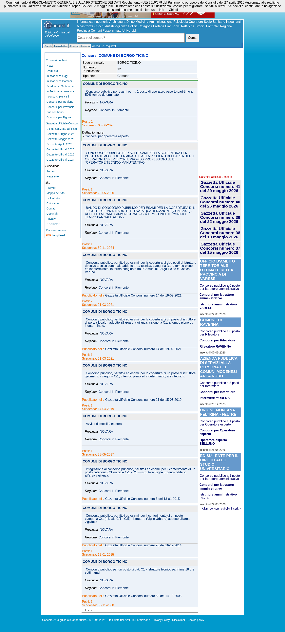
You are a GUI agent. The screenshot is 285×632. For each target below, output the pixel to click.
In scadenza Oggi (57, 76)
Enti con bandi (55, 112)
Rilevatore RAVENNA (215, 346)
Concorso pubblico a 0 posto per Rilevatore (220, 333)
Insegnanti (233, 21)
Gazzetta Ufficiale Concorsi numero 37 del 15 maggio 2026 (220, 248)
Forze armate (112, 30)
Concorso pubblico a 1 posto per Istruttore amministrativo (220, 477)
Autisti (109, 26)
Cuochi (99, 26)
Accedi (96, 46)
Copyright (52, 213)
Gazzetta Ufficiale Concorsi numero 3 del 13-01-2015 (142, 498)
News (50, 65)
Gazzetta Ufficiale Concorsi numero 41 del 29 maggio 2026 (220, 186)
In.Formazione (141, 620)
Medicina (142, 21)
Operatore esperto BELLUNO (213, 441)
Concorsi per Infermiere (217, 392)
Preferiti (51, 188)
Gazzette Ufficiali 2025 (60, 154)
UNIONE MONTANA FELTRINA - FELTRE (218, 412)
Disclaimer (53, 224)
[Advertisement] (220, 112)
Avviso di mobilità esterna (104, 423)
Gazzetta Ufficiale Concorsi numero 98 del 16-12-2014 (143, 545)
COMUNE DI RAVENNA (211, 322)
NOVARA (106, 102)
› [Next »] (91, 610)
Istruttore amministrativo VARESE (218, 306)
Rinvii (176, 26)
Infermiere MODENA (215, 398)
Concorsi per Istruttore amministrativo (217, 296)
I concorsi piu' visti (58, 96)
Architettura (117, 21)
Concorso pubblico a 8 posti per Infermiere (219, 384)
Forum (50, 171)
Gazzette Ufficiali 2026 (60, 149)
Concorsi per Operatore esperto (217, 432)
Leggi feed (55, 235)
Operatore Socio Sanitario (207, 21)
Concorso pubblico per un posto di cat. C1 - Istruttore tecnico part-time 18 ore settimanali (139, 571)
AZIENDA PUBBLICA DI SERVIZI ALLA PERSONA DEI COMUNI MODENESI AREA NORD (219, 367)
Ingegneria (100, 21)
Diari (168, 26)
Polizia (133, 26)
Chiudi (173, 9)
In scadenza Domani (59, 81)
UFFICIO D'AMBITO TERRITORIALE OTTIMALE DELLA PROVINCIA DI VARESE (217, 270)
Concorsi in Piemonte (114, 110)
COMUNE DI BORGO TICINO (105, 84)
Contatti (51, 208)
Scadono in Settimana (60, 86)
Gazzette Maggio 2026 (60, 139)
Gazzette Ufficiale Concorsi (62, 123)
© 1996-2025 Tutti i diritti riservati (109, 620)
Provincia (83, 30)
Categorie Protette (151, 26)
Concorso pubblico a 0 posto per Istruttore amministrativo (220, 287)
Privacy (51, 218)
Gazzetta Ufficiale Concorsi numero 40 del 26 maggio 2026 (220, 202)
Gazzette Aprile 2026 (59, 144)
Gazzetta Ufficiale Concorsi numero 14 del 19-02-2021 (143, 295)
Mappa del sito (56, 193)
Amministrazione (160, 21)
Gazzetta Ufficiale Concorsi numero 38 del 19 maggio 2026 (220, 232)
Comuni (96, 30)
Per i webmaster (56, 230)
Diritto (130, 21)
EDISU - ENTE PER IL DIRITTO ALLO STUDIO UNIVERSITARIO (219, 462)
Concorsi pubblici (56, 60)
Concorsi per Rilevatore (217, 340)
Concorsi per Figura (59, 117)
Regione (226, 26)
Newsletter (53, 176)
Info (161, 9)
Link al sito (53, 198)
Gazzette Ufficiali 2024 (60, 159)
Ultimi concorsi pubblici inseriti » (221, 508)
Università (129, 30)
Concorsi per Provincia (60, 107)
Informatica (85, 21)
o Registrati (110, 46)
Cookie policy (196, 620)
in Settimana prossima (60, 91)
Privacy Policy (161, 620)
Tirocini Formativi (207, 26)
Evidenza (52, 70)
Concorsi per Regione (60, 101)
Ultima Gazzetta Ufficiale (62, 128)
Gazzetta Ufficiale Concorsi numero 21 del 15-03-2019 (143, 399)
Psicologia (180, 21)
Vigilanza (121, 26)
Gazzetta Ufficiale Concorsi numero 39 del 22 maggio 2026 (220, 217)
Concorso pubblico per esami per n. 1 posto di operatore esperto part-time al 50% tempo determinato (139, 93)
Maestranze (85, 26)
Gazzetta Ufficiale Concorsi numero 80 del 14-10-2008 (143, 596)
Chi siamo (53, 203)
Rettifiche (187, 26)
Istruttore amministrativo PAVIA (218, 496)
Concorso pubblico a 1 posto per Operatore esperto (220, 423)
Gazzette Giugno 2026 (60, 133)
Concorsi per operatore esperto (106, 136)
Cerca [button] (192, 37)
